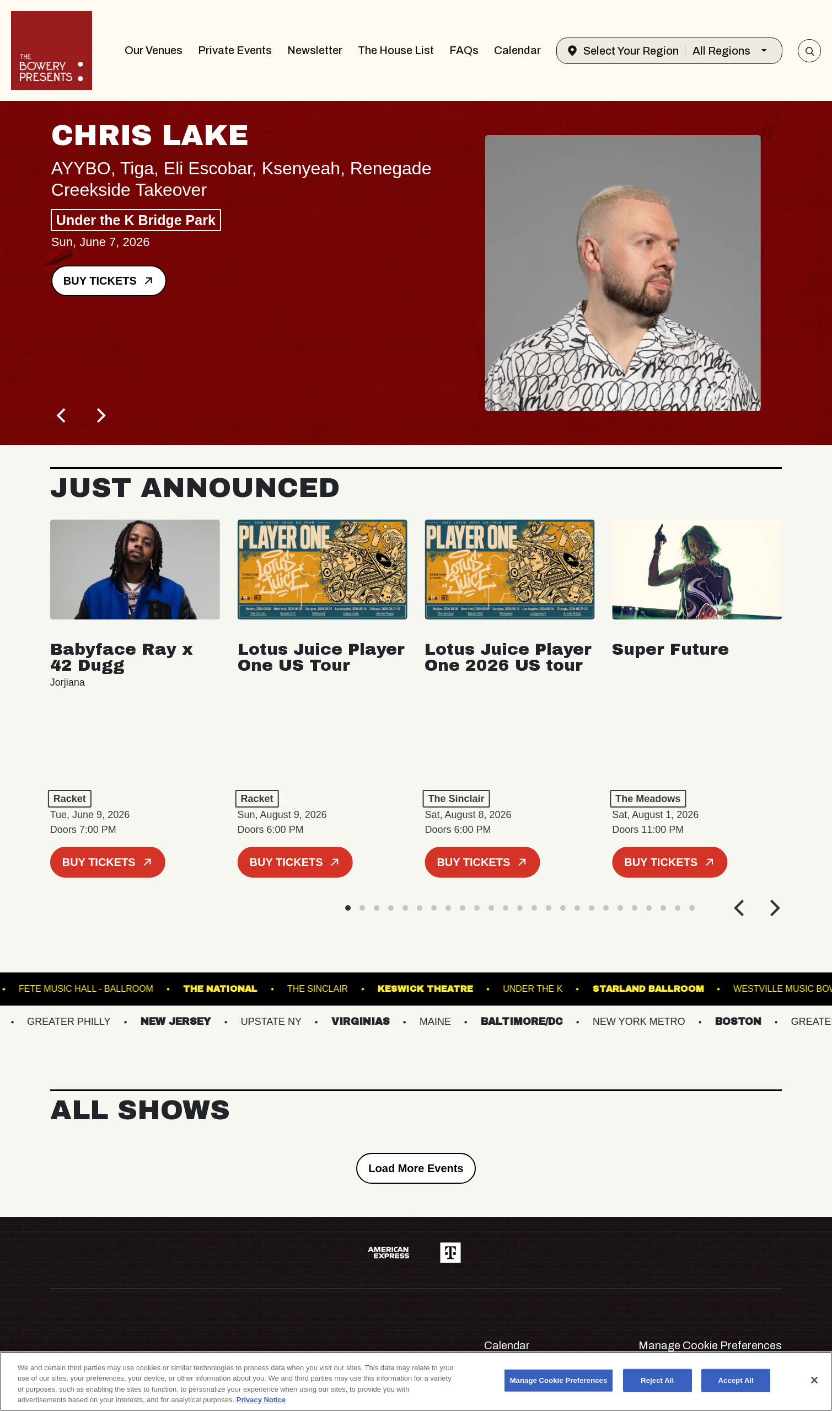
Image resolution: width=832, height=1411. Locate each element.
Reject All (657, 1380)
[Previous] (62, 415)
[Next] (100, 415)
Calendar (517, 50)
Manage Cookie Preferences (710, 1345)
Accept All (736, 1380)
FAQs (464, 50)
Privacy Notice (261, 1400)
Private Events (235, 50)
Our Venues (153, 50)
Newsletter (314, 50)
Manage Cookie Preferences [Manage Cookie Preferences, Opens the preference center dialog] (559, 1380)
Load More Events (415, 1168)
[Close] (814, 1380)
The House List (396, 50)
